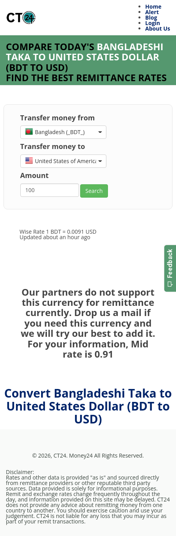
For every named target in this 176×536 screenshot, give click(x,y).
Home (153, 6)
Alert (152, 12)
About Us (157, 28)
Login (152, 23)
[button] (63, 132)
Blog (151, 17)
